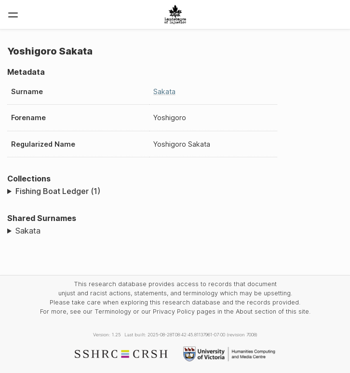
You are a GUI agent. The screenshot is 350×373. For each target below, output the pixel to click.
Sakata (164, 91)
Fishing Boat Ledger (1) (57, 191)
